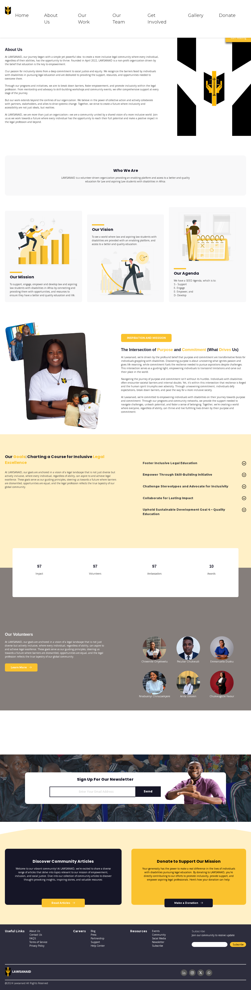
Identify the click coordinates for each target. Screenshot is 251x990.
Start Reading (238, 38)
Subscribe (238, 944)
